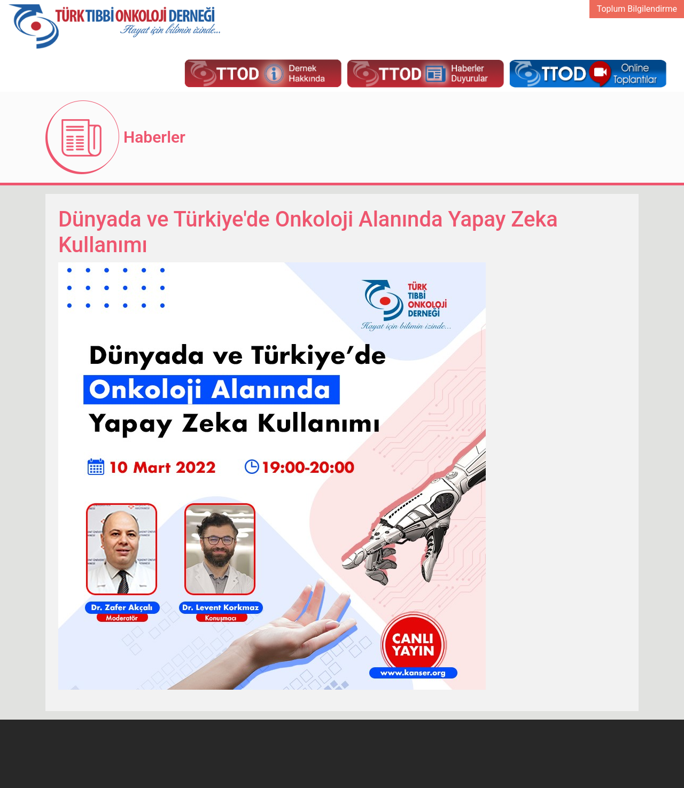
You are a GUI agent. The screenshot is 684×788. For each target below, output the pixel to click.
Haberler (154, 137)
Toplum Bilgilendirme (637, 9)
